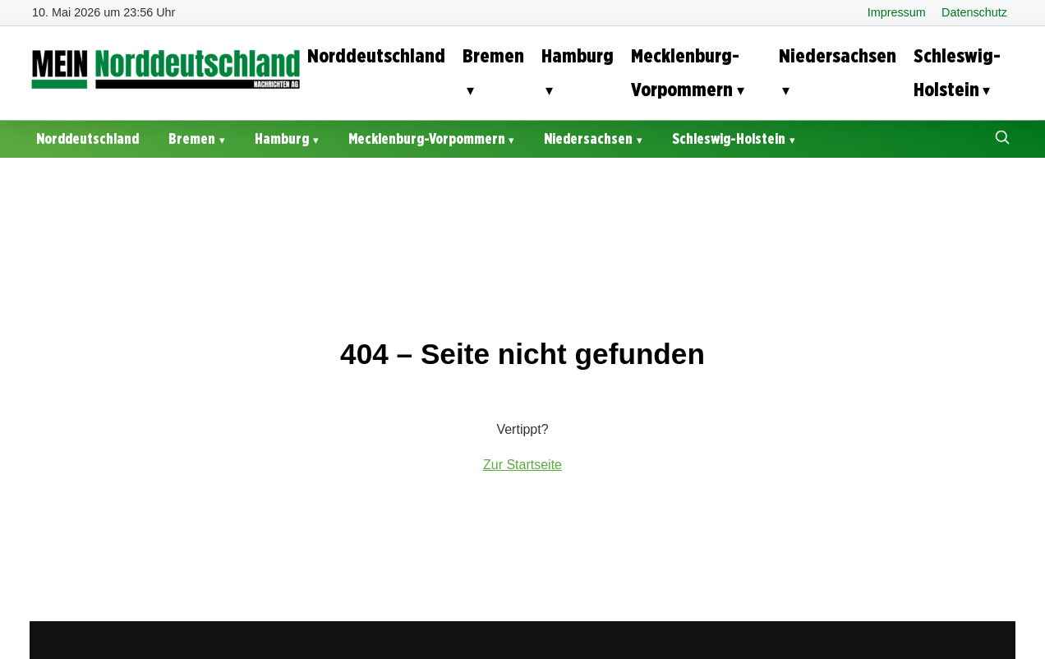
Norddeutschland (376, 55)
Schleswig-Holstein (957, 72)
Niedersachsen (837, 55)
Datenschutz (974, 12)
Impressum (897, 12)
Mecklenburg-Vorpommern (685, 72)
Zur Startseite (522, 465)
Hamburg (577, 55)
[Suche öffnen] (1002, 139)
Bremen (493, 55)
